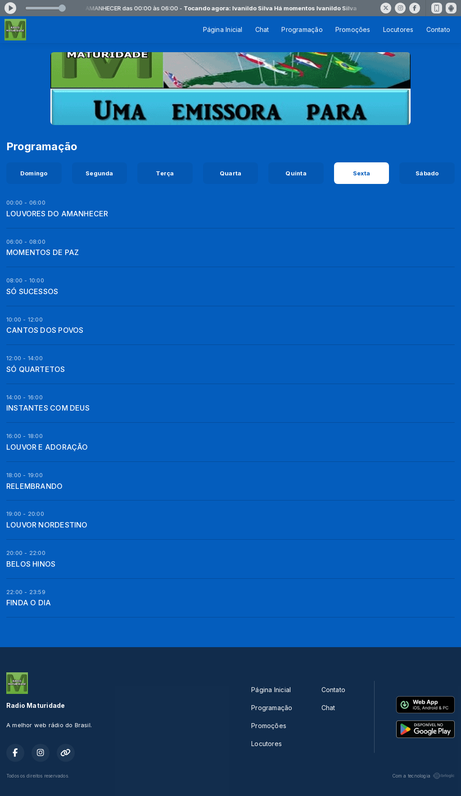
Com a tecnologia (423, 776)
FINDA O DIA (28, 602)
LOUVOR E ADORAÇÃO (47, 447)
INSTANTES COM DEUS (48, 407)
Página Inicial (223, 29)
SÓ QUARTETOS (35, 369)
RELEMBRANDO (34, 486)
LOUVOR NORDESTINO (47, 524)
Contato (438, 29)
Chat (262, 29)
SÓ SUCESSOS (32, 291)
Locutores (398, 29)
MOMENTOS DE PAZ (42, 252)
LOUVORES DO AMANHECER (57, 213)
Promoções (353, 29)
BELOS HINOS (30, 563)
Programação (301, 29)
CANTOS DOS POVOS (44, 330)
